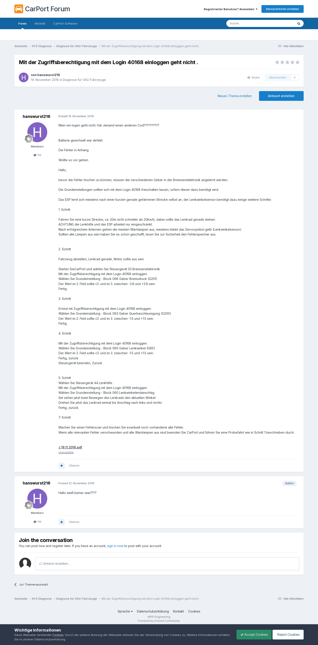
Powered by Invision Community (159, 620)
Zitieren (74, 465)
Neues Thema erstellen (235, 96)
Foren (22, 25)
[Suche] (248, 23)
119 (37, 155)
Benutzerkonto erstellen (282, 9)
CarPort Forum (42, 8)
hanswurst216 (48, 75)
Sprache (125, 611)
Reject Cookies (287, 634)
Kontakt (178, 611)
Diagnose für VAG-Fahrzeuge (84, 80)
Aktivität (39, 23)
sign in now (115, 546)
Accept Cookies (252, 634)
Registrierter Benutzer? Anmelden (230, 9)
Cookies (194, 611)
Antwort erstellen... (54, 564)
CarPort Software (65, 23)
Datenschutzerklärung (153, 611)
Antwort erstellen (281, 96)
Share (253, 77)
